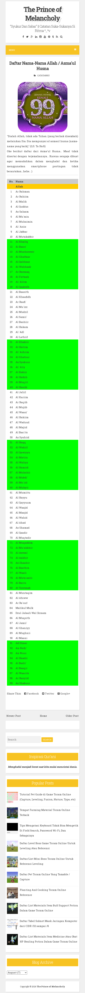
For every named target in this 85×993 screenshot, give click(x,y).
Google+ (63, 693)
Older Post (72, 715)
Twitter (48, 693)
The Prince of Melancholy (43, 13)
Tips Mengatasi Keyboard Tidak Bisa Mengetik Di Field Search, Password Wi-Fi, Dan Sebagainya (49, 830)
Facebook (31, 693)
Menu (42, 49)
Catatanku (43, 75)
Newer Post (13, 715)
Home (43, 715)
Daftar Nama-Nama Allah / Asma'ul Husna (42, 65)
